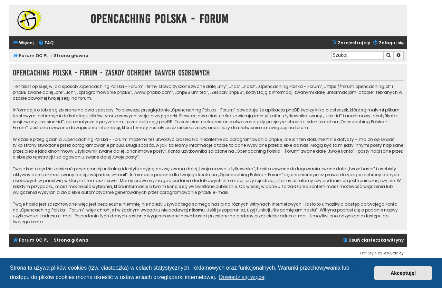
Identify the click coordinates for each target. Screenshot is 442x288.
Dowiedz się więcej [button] (242, 277)
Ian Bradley (393, 253)
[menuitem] (46, 43)
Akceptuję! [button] (403, 273)
